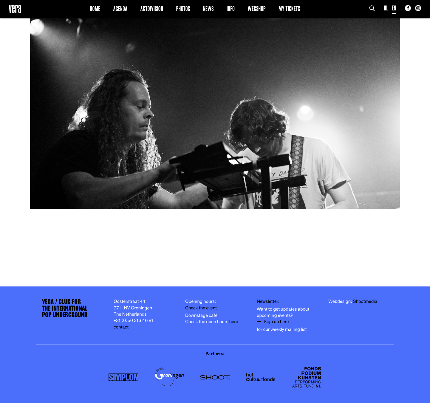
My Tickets (289, 8)
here (233, 322)
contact (121, 327)
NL (386, 8)
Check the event (201, 308)
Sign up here (276, 322)
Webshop (257, 8)
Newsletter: (268, 301)
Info (231, 8)
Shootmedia (365, 301)
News (208, 8)
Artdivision (151, 8)
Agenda (120, 8)
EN (394, 8)
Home (95, 8)
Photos (183, 8)
